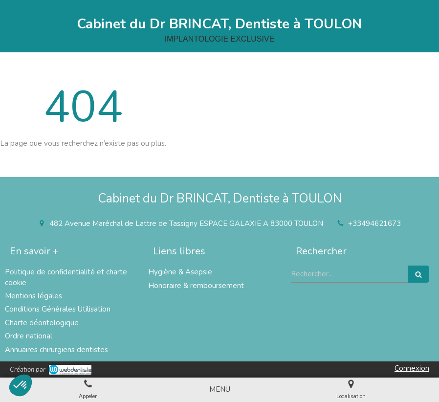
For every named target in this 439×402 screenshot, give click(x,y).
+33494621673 (374, 223)
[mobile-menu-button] (220, 389)
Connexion (412, 368)
